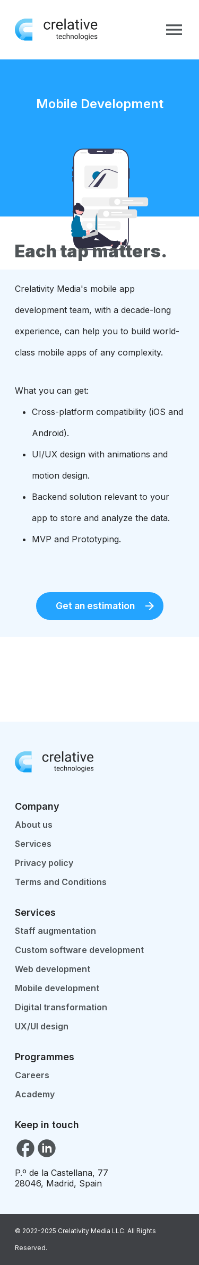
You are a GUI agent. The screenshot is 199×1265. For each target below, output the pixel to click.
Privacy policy (44, 862)
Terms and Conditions (61, 882)
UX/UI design (41, 1026)
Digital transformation (61, 1007)
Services (33, 843)
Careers (32, 1075)
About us (34, 824)
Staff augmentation (55, 930)
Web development (52, 969)
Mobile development (57, 988)
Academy (35, 1094)
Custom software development (79, 950)
